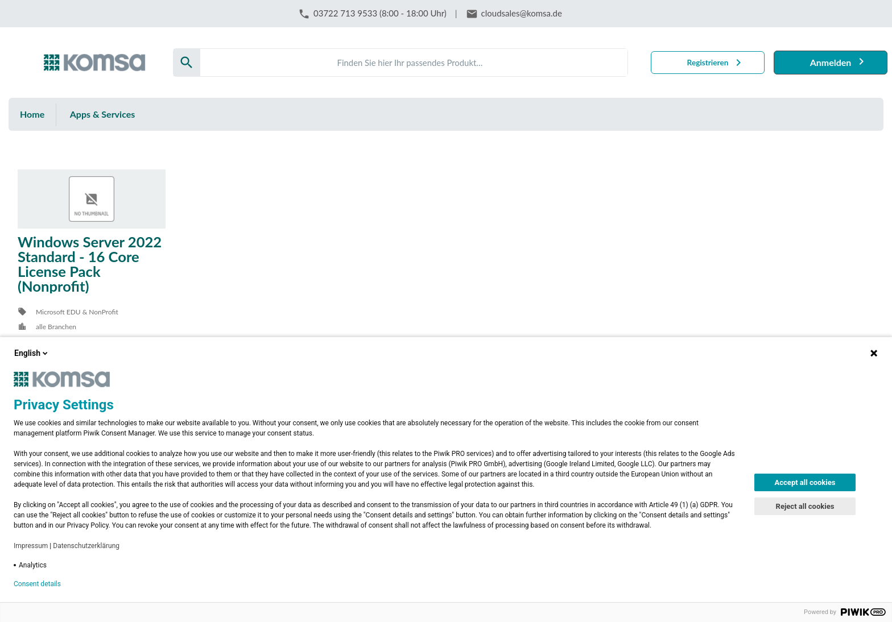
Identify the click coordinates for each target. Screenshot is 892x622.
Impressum (31, 546)
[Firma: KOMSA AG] (94, 62)
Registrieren (708, 62)
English (31, 353)
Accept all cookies (805, 482)
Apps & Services (102, 114)
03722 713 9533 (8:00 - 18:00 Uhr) (380, 13)
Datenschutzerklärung (86, 546)
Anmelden (831, 62)
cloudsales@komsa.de (521, 13)
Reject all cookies (805, 506)
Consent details (37, 584)
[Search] (413, 62)
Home (32, 114)
